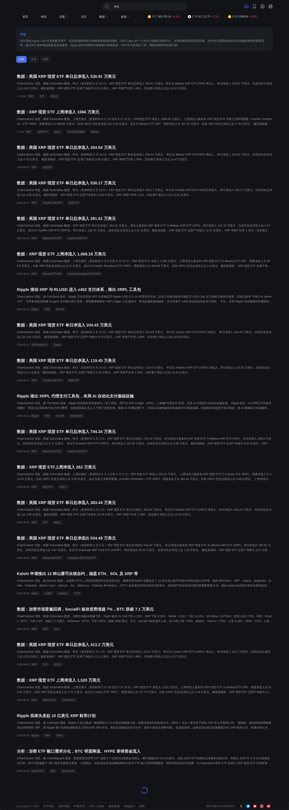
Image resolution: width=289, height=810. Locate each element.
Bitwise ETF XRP (52, 273)
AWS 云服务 (97, 806)
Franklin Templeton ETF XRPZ (84, 273)
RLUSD (60, 309)
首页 (25, 16)
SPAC (59, 735)
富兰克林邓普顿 (76, 131)
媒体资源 (64, 806)
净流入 (54, 96)
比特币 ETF (38, 771)
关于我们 (48, 806)
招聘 (142, 806)
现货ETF (47, 167)
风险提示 (129, 806)
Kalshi (35, 593)
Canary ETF (68, 700)
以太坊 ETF (68, 771)
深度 (63, 16)
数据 (103, 16)
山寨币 (48, 593)
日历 (83, 16)
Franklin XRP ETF (52, 202)
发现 (125, 16)
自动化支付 (76, 416)
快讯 (44, 16)
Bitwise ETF (49, 700)
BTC (45, 629)
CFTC (77, 593)
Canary (57, 345)
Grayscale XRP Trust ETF (82, 558)
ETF (42, 96)
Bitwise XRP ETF (52, 238)
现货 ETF (43, 131)
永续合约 (63, 593)
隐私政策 (114, 806)
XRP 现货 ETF (39, 345)
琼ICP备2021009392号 (220, 806)
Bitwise (95, 131)
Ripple (35, 309)
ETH (56, 629)
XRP (31, 96)
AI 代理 (60, 416)
